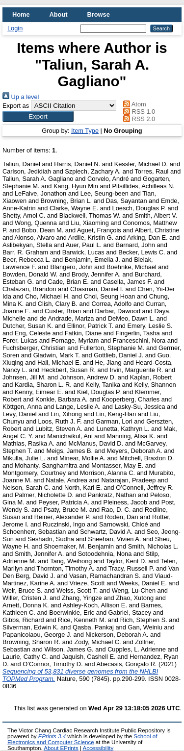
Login (15, 28)
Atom (133, 104)
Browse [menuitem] (98, 14)
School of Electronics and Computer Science (82, 739)
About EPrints (61, 748)
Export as (15, 105)
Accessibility (97, 748)
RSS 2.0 (138, 119)
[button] (38, 116)
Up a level (20, 96)
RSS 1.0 (138, 111)
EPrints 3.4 (52, 736)
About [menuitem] (59, 14)
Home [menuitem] (21, 14)
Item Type (85, 130)
